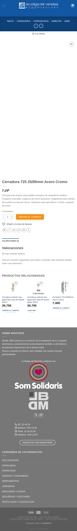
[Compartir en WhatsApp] (4, 230)
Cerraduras (41, 21)
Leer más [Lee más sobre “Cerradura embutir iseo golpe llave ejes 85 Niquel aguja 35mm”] (32, 310)
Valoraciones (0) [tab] (10, 241)
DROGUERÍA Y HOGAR (13, 491)
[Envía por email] (19, 230)
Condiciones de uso (27, 517)
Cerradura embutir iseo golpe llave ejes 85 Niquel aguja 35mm (38, 299)
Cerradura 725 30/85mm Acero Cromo (63, 298)
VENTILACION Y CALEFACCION (18, 502)
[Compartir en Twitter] (14, 230)
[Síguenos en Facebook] (36, 415)
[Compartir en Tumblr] (29, 230)
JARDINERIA (8, 486)
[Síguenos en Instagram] (41, 415)
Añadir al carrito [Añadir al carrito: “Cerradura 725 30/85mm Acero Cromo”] (61, 308)
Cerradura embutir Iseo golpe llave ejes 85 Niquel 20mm (13, 299)
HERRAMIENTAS (10, 481)
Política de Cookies (49, 517)
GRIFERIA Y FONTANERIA (15, 476)
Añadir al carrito (30, 217)
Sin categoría (10, 460)
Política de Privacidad (56, 519)
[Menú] (3, 5)
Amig (67, 21)
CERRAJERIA (23, 21)
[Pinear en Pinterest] (24, 230)
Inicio (10, 21)
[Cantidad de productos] (7, 217)
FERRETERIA (9, 471)
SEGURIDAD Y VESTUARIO (16, 497)
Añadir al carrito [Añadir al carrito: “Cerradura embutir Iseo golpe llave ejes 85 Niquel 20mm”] (10, 310)
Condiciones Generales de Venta (26, 519)
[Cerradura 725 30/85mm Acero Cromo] (63, 287)
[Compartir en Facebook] (9, 230)
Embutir (56, 21)
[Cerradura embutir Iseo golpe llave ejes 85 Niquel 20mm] (13, 287)
